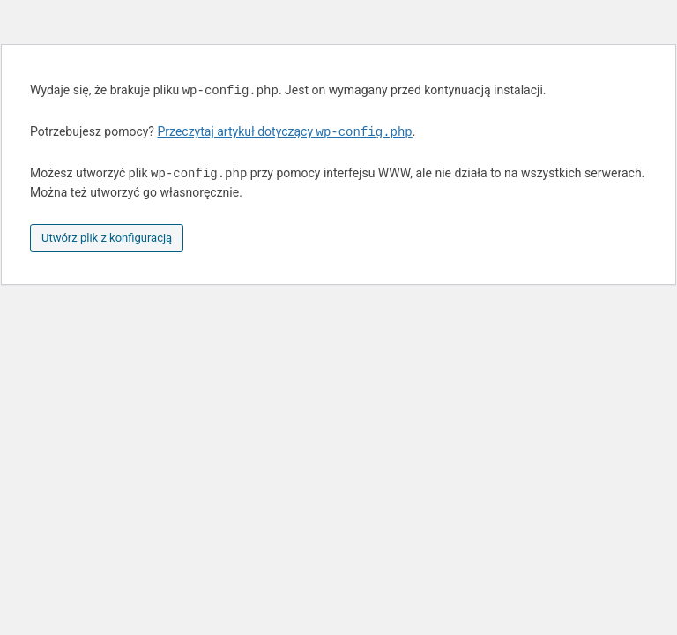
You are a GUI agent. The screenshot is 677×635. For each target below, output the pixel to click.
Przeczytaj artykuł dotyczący (284, 132)
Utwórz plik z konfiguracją (106, 237)
